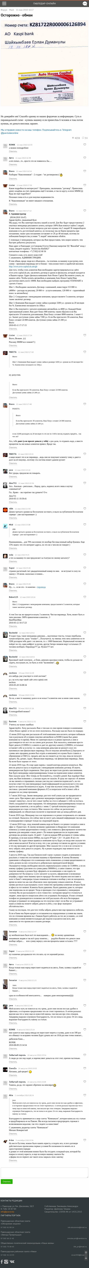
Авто (11, 158)
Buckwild (13, 632)
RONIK (12, 144)
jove (11, 470)
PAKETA (12, 352)
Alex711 (13, 483)
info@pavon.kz (7, 1211)
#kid (11, 524)
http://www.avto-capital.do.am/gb (23, 266)
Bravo (11, 171)
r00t (11, 508)
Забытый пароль (17, 1055)
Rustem (12, 721)
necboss (13, 673)
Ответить (13, 151)
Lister (12, 185)
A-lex (11, 1140)
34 (85, 137)
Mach (11, 10)
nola (11, 554)
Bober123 (13, 597)
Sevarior (13, 931)
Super (12, 568)
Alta (11, 1095)
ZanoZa (12, 1068)
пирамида (41, 587)
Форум (4, 10)
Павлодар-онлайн (44, 3)
